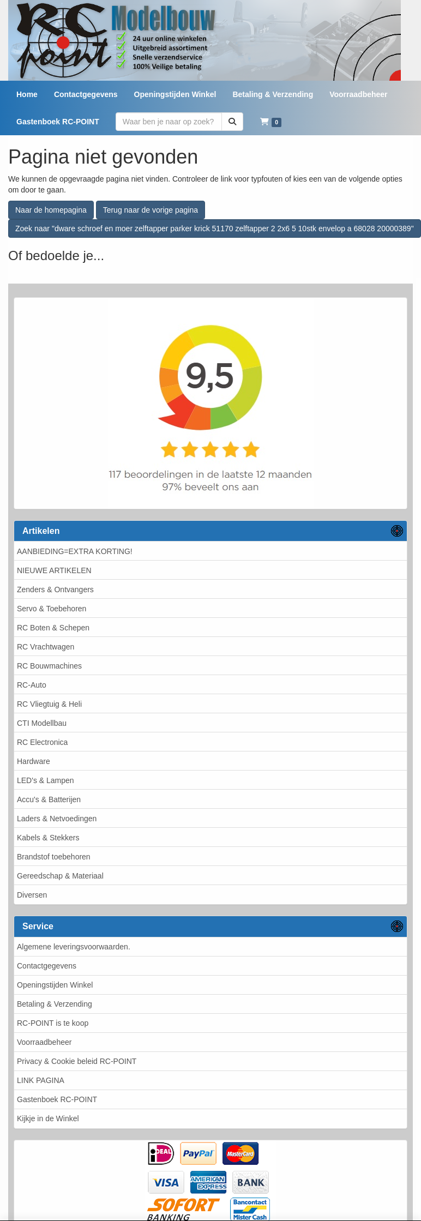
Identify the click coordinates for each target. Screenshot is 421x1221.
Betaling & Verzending (54, 1004)
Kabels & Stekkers (48, 837)
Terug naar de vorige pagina (150, 210)
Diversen (32, 895)
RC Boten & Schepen (53, 627)
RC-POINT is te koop (52, 1023)
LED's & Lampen (45, 780)
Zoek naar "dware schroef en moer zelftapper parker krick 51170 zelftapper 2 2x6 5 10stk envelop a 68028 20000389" (214, 228)
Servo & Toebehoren (51, 608)
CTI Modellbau (42, 723)
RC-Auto (31, 685)
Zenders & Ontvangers (55, 589)
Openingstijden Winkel (55, 985)
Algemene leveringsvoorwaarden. (73, 946)
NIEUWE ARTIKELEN (54, 570)
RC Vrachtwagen (45, 646)
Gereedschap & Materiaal (60, 875)
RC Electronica (42, 742)
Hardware (33, 761)
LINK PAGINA (40, 1080)
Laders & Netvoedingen (57, 818)
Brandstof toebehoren (54, 856)
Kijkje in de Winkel (48, 1118)
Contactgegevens (46, 965)
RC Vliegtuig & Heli (49, 704)
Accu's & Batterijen (49, 799)
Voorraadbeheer (44, 1042)
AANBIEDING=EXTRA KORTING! (75, 551)
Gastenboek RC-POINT (57, 1099)
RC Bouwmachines (49, 665)
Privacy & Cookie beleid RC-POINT (76, 1061)
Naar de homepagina (51, 210)
